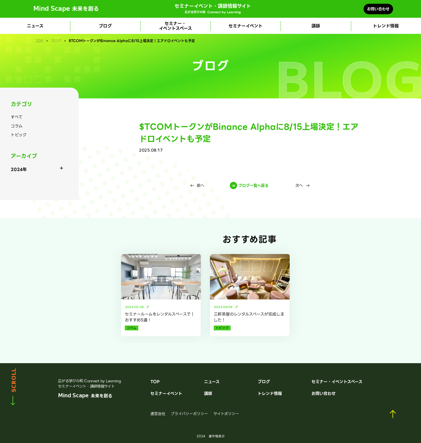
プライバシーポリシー (189, 414)
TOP (39, 41)
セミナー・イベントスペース (175, 26)
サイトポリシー (226, 414)
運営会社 (157, 414)
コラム (17, 126)
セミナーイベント (245, 26)
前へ (200, 185)
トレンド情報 (386, 26)
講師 (315, 26)
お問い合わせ (378, 9)
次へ (299, 185)
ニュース (35, 26)
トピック (19, 135)
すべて (17, 117)
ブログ (105, 26)
